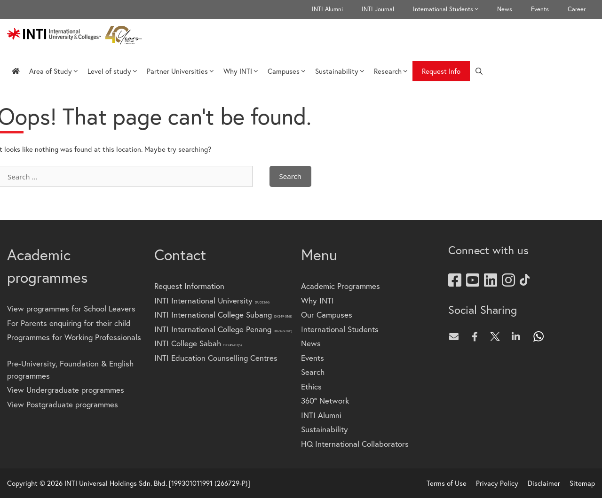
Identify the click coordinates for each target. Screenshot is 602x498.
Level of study (112, 71)
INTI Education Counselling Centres (215, 357)
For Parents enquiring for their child (69, 323)
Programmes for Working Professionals (74, 337)
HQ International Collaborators (355, 443)
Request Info (441, 71)
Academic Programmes (340, 285)
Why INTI (240, 71)
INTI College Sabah (198, 343)
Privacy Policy (497, 483)
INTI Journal (378, 9)
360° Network (325, 400)
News (504, 9)
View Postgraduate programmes (62, 404)
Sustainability (339, 71)
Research (391, 71)
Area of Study (53, 71)
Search (313, 371)
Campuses (287, 71)
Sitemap (582, 483)
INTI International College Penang (223, 329)
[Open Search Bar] (479, 71)
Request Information (189, 285)
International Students (450, 9)
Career (577, 9)
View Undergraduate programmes (65, 389)
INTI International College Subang (223, 314)
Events (540, 9)
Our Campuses (326, 314)
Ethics (311, 386)
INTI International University (211, 300)
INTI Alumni (327, 9)
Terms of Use (447, 483)
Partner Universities (180, 71)
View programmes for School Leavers (71, 308)
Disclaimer (544, 483)
